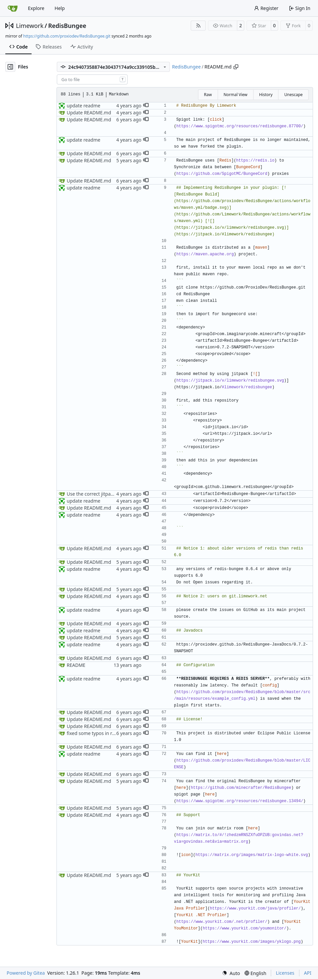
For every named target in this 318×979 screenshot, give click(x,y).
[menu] (231, 973)
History (265, 94)
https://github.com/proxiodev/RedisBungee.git (67, 36)
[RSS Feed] (198, 26)
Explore (36, 8)
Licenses (285, 973)
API (307, 973)
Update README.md (89, 112)
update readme (83, 105)
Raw (208, 94)
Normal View (236, 94)
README (76, 665)
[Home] (12, 8)
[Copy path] (236, 66)
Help (59, 8)
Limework (30, 25)
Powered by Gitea (26, 973)
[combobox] (92, 79)
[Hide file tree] (10, 67)
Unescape (293, 94)
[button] (146, 105)
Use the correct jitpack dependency (105, 494)
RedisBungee (67, 25)
